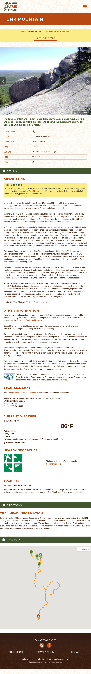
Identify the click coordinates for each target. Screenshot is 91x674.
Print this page (45, 38)
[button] (41, 555)
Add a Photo (81, 113)
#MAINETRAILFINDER (45, 640)
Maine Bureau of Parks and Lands (22, 393)
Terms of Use (16, 652)
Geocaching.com (53, 464)
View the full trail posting (59, 31)
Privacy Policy (45, 652)
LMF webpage (65, 380)
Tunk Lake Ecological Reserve (29, 320)
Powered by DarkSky (14, 442)
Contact (75, 652)
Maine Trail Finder (31, 191)
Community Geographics (59, 659)
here (59, 492)
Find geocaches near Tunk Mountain (61, 461)
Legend (83, 549)
